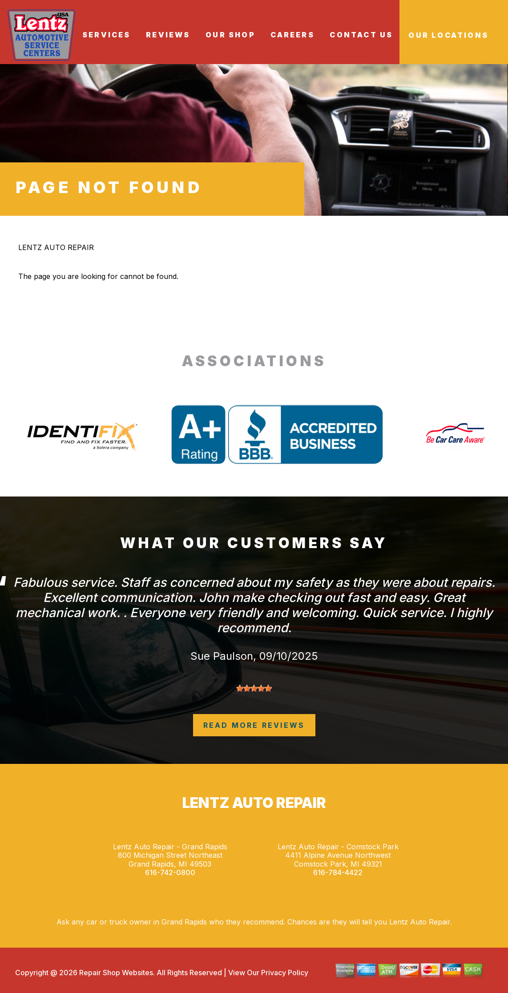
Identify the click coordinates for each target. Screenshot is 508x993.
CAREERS (292, 34)
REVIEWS (168, 34)
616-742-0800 (170, 872)
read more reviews (254, 725)
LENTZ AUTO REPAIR (56, 247)
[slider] (254, 688)
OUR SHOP (230, 34)
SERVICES (106, 34)
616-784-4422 (338, 872)
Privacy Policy (284, 972)
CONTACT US (361, 34)
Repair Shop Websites (115, 972)
